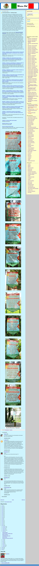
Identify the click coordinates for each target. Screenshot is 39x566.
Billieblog (29, 166)
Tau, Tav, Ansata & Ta (31, 147)
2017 (2, 516)
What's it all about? (5, 534)
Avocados (29, 158)
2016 (2, 517)
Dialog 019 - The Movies (31, 64)
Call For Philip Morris (31, 141)
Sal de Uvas (29, 137)
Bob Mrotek (6, 477)
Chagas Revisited (5, 532)
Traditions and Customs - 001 (32, 93)
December (4, 526)
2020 (2, 512)
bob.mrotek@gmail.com (30, 24)
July (3, 539)
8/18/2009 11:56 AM (7, 485)
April (3, 542)
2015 (2, 518)
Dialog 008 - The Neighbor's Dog (33, 49)
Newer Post (2, 499)
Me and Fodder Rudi (31, 120)
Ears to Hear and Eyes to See (32, 110)
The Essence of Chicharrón (32, 116)
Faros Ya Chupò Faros (31, 142)
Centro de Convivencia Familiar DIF (7, 538)
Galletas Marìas (30, 132)
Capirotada (29, 146)
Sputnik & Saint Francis (31, 160)
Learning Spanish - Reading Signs (7, 533)
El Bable (29, 175)
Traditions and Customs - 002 (32, 94)
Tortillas (29, 159)
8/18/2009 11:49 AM (7, 475)
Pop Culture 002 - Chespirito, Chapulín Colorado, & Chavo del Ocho (32, 85)
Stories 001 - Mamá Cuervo (32, 92)
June (3, 540)
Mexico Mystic (30, 183)
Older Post (23, 499)
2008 (2, 547)
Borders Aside (30, 169)
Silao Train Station (30, 129)
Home (13, 499)
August (4, 531)
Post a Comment (4, 496)
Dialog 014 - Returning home (32, 58)
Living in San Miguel (31, 180)
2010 (2, 524)
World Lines (29, 155)
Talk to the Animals (30, 124)
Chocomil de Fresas (31, 138)
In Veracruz (29, 178)
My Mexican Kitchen (31, 184)
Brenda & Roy (30, 170)
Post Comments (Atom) (8, 501)
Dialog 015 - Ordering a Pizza (32, 59)
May (3, 541)
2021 (2, 511)
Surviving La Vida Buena (31, 191)
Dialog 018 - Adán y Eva (31, 63)
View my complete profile (5, 562)
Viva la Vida (29, 192)
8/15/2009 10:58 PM (7, 438)
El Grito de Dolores (31, 123)
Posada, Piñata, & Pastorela (32, 150)
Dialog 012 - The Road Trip (32, 55)
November (4, 527)
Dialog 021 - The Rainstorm (32, 67)
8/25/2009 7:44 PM (7, 494)
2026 (2, 505)
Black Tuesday (30, 151)
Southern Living (30, 189)
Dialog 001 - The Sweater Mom (32, 38)
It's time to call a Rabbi (31, 119)
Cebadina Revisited (31, 136)
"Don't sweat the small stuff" (32, 127)
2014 (2, 519)
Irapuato (29, 179)
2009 (2, 525)
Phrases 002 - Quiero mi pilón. (32, 79)
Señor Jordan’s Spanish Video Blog (33, 188)
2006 (2, 549)
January (4, 546)
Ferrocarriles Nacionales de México (33, 128)
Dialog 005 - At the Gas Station (32, 45)
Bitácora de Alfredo (31, 167)
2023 (2, 509)
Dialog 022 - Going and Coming (32, 68)
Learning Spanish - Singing (32, 73)
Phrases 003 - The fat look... (32, 81)
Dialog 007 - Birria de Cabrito (32, 48)
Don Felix (29, 154)
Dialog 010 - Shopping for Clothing (33, 52)
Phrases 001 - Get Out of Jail (32, 78)
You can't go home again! (31, 112)
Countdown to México (31, 174)
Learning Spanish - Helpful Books (33, 71)
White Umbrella (30, 133)
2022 (2, 510)
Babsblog (29, 165)
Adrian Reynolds (6, 487)
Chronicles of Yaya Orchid (32, 171)
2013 (2, 520)
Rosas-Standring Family (31, 187)
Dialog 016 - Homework (31, 60)
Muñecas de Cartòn (31, 145)
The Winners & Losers (31, 109)
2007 (2, 548)
